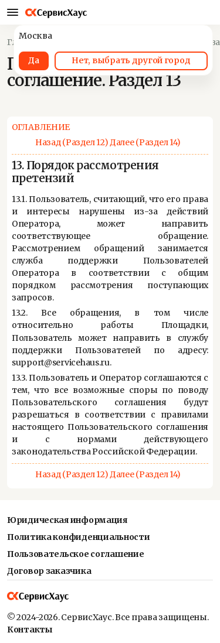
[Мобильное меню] (12, 12)
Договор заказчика (49, 571)
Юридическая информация (67, 520)
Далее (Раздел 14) (145, 142)
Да (33, 60)
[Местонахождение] (205, 12)
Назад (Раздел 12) (71, 142)
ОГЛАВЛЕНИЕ (41, 127)
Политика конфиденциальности (78, 537)
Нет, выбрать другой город (131, 60)
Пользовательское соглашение (75, 554)
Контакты (30, 629)
